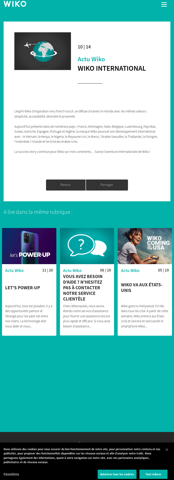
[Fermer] (167, 452)
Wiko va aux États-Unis (142, 287)
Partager (107, 185)
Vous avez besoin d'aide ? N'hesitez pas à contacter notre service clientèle (83, 288)
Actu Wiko (91, 59)
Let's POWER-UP (22, 288)
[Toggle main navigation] (164, 4)
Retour (66, 185)
